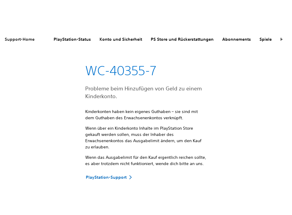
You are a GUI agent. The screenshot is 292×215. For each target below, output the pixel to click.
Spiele (266, 39)
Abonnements (236, 39)
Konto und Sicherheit (121, 39)
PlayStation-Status (72, 39)
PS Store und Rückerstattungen (182, 39)
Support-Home (20, 39)
